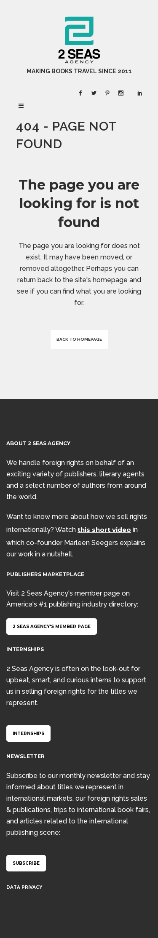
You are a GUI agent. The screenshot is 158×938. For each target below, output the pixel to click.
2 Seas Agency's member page (52, 626)
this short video (104, 530)
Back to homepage (79, 339)
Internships (28, 733)
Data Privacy (24, 887)
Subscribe (26, 863)
